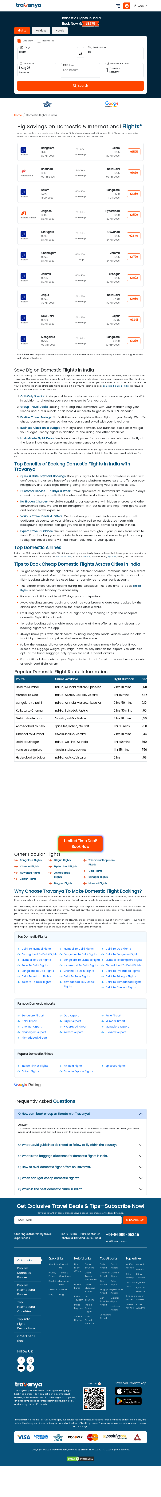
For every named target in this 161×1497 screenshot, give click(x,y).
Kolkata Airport (73, 1039)
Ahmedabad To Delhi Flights (123, 972)
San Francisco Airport (105, 1308)
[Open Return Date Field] (80, 70)
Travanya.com (59, 1456)
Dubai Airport (114, 1273)
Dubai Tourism (89, 1273)
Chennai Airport (32, 1034)
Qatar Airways (140, 1313)
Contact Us (63, 1273)
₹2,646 (133, 236)
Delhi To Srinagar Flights (121, 983)
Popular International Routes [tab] (26, 1296)
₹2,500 (133, 215)
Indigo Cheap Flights (88, 1315)
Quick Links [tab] (24, 1267)
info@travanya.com (116, 1248)
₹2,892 (133, 278)
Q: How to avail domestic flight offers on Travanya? (54, 1174)
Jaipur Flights (29, 882)
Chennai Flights (30, 869)
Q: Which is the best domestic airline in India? (50, 1196)
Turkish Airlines (140, 1304)
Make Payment (79, 1313)
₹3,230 (133, 341)
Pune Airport (113, 1022)
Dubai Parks (77, 1293)
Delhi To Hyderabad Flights (123, 978)
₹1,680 (133, 173)
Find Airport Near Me (89, 1327)
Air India (140, 1271)
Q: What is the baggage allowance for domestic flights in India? (63, 1163)
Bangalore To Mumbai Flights (82, 967)
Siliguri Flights (63, 863)
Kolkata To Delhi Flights (36, 989)
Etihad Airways (140, 1283)
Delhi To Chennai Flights (121, 994)
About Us (53, 1271)
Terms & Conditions (65, 1281)
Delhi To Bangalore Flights (122, 961)
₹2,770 (133, 257)
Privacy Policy (52, 1281)
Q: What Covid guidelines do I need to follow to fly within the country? (67, 1152)
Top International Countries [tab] (26, 1313)
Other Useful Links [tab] (26, 1345)
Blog (61, 1301)
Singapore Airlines (131, 1304)
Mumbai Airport (115, 1028)
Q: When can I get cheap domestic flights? (48, 1185)
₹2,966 (133, 299)
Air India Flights (73, 1073)
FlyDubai (141, 1289)
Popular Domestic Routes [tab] (24, 1279)
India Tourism (78, 1305)
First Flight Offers (77, 1275)
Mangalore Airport (117, 1034)
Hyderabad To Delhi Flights (81, 972)
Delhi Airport (29, 1028)
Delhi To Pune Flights (77, 983)
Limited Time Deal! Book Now (80, 846)
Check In (53, 1296)
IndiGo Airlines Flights (35, 1073)
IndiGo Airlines (64, 556)
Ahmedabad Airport (34, 1045)
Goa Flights (96, 874)
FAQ (51, 1301)
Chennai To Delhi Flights (79, 978)
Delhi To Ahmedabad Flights (123, 989)
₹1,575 (133, 152)
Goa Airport (71, 1022)
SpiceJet (114, 556)
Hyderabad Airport (76, 1034)
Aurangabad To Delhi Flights (39, 961)
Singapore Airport (105, 1298)
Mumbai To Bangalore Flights (124, 967)
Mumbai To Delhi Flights (79, 956)
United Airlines (130, 1313)
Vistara (89, 556)
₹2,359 (133, 194)
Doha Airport (114, 1290)
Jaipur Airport (72, 1028)
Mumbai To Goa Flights (36, 967)
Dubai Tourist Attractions (91, 1283)
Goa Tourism (89, 1305)
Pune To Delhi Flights (35, 972)
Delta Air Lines (130, 1291)
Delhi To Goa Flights (118, 956)
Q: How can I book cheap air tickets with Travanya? (54, 1121)
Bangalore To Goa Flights (38, 978)
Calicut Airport (115, 1306)
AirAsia (140, 1276)
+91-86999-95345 (122, 1241)
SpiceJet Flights (116, 1073)
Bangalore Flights (32, 863)
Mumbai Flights (99, 886)
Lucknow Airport (116, 1039)
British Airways (130, 1283)
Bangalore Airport (33, 1022)
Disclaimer (54, 1288)
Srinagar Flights (99, 880)
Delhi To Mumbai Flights (37, 956)
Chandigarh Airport (34, 1039)
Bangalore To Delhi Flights (80, 961)
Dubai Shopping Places (90, 1295)
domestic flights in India (117, 385)
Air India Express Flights (78, 1078)
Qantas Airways (140, 1296)
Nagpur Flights (64, 890)
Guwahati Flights (31, 875)
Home (18, 115)
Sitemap (63, 1296)
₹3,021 (133, 320)
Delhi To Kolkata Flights (36, 983)
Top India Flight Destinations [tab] (26, 1330)
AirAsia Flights (30, 1078)
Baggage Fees (64, 1290)
